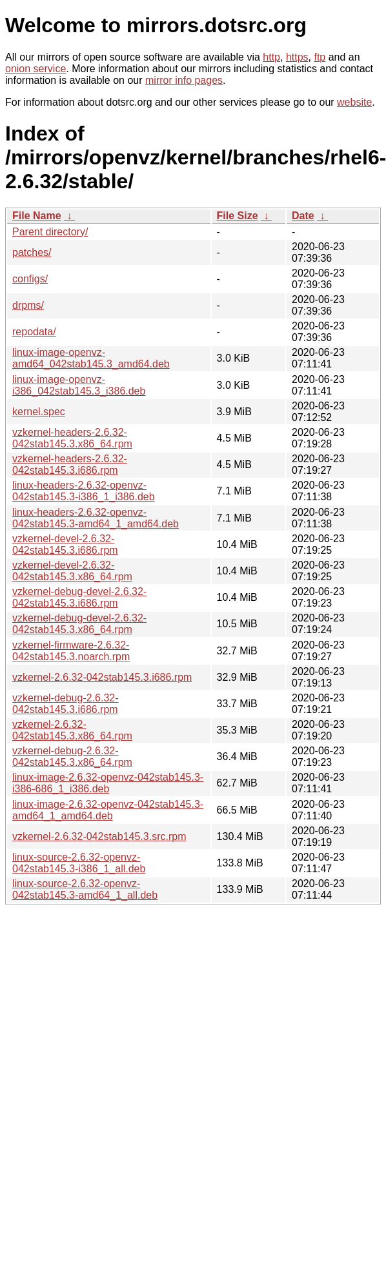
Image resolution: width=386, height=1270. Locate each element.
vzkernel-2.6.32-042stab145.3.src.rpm (99, 836)
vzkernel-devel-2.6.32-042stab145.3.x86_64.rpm (72, 571)
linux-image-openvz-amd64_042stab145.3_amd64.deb (91, 358)
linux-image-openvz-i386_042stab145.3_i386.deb (78, 385)
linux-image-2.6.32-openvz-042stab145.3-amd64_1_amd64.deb (107, 810)
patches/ (31, 252)
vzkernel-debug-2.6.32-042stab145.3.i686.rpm (65, 703)
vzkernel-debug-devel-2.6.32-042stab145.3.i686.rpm (79, 597)
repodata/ (34, 331)
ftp (319, 57)
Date (303, 215)
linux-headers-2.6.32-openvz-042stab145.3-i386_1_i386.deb (83, 491)
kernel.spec (38, 411)
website (354, 102)
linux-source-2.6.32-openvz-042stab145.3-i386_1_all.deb (78, 863)
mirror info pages (184, 80)
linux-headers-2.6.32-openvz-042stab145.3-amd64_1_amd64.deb (95, 518)
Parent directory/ (50, 231)
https (297, 57)
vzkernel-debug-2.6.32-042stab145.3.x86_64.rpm (72, 756)
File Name (36, 215)
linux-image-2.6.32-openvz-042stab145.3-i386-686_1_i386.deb (107, 783)
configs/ (30, 278)
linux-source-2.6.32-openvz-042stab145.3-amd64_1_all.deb (84, 889)
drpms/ (28, 305)
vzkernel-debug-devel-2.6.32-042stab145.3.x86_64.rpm (79, 623)
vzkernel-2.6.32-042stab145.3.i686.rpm (102, 677)
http (271, 57)
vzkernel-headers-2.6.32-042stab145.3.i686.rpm (69, 464)
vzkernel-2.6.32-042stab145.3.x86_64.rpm (72, 730)
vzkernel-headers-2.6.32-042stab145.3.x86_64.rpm (72, 438)
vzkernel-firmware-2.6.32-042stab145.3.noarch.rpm (71, 651)
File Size (237, 215)
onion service (35, 68)
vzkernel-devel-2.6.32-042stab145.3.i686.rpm (65, 544)
